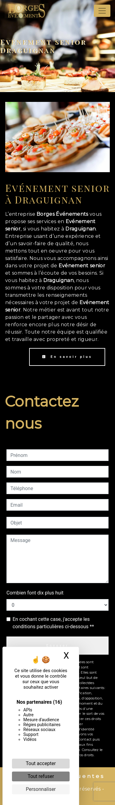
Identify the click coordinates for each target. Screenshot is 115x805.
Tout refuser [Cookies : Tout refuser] (41, 776)
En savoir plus (67, 357)
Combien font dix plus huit (34, 593)
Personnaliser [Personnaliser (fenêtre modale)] (41, 789)
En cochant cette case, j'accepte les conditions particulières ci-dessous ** (53, 622)
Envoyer (57, 646)
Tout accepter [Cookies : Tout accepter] (41, 763)
